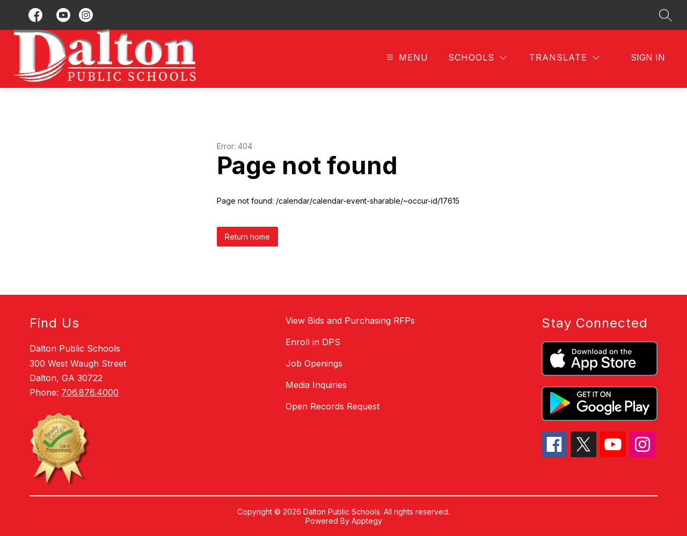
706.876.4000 (90, 392)
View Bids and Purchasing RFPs (350, 320)
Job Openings (314, 363)
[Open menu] (406, 57)
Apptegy (367, 520)
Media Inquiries (316, 384)
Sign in (648, 57)
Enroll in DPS (313, 342)
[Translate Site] (564, 57)
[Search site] (665, 15)
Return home (247, 236)
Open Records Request (332, 406)
